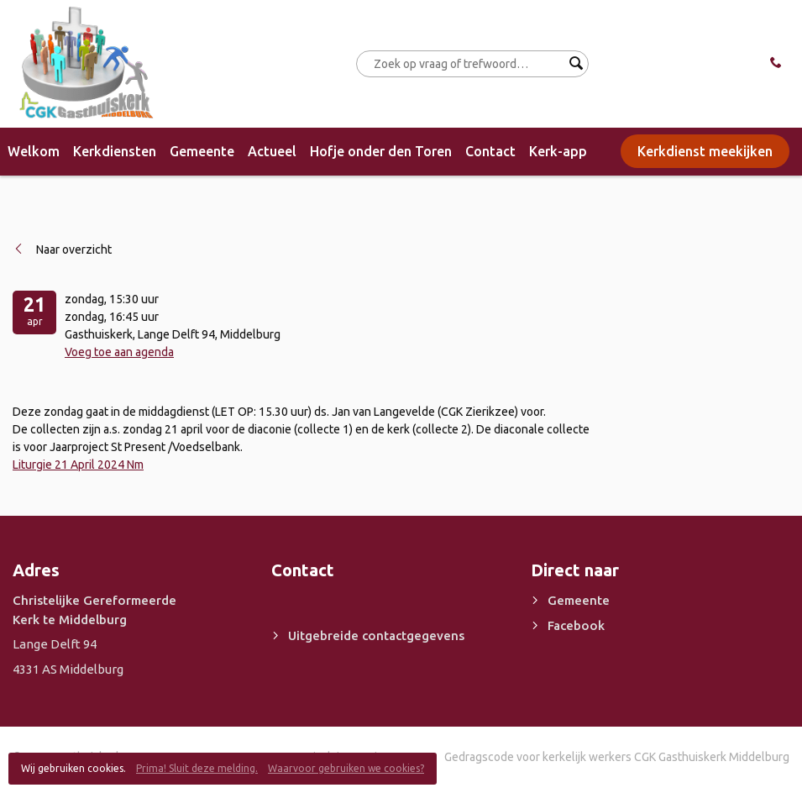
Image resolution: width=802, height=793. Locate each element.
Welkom (34, 151)
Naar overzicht (74, 249)
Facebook (576, 625)
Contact (490, 151)
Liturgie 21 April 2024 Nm (78, 464)
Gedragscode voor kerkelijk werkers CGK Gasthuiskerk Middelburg (616, 757)
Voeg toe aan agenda (119, 352)
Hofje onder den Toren (381, 151)
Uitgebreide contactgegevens (376, 635)
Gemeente (202, 151)
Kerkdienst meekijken (705, 151)
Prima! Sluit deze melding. (197, 768)
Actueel (272, 151)
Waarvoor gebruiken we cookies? (346, 768)
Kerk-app (558, 151)
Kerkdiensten (114, 151)
